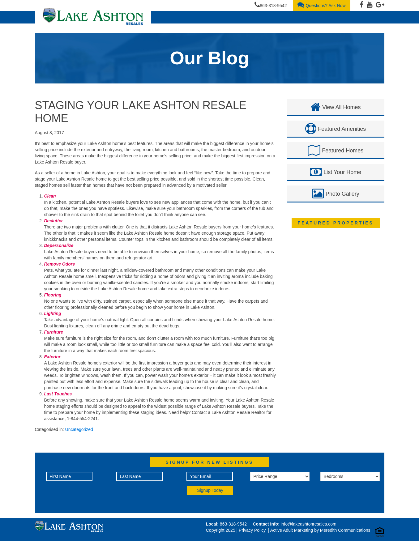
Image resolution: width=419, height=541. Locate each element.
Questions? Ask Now (321, 4)
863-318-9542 (270, 4)
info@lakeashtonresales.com (308, 524)
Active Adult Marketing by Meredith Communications (320, 530)
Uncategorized (79, 429)
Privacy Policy (252, 530)
